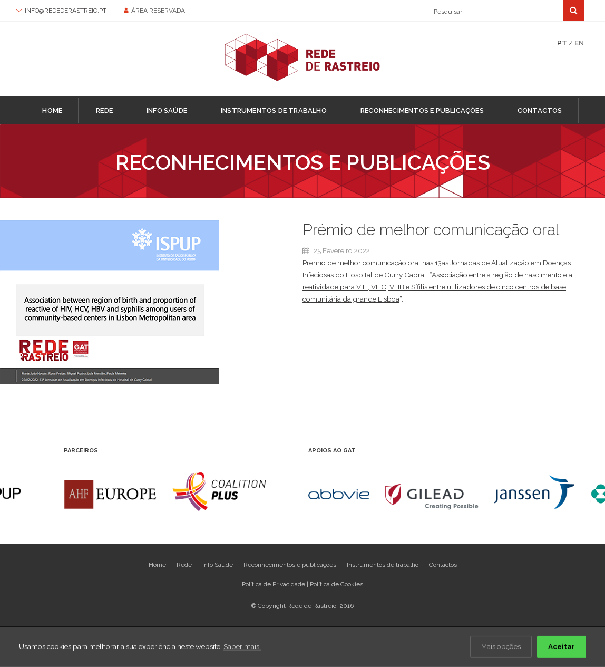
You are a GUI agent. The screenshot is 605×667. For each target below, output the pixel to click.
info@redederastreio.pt (65, 10)
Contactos (540, 110)
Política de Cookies (336, 584)
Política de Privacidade (273, 584)
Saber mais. (242, 647)
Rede (104, 110)
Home (52, 110)
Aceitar (561, 647)
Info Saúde (167, 110)
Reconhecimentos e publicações (422, 110)
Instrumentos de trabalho (274, 110)
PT (562, 42)
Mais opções (501, 647)
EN (579, 42)
